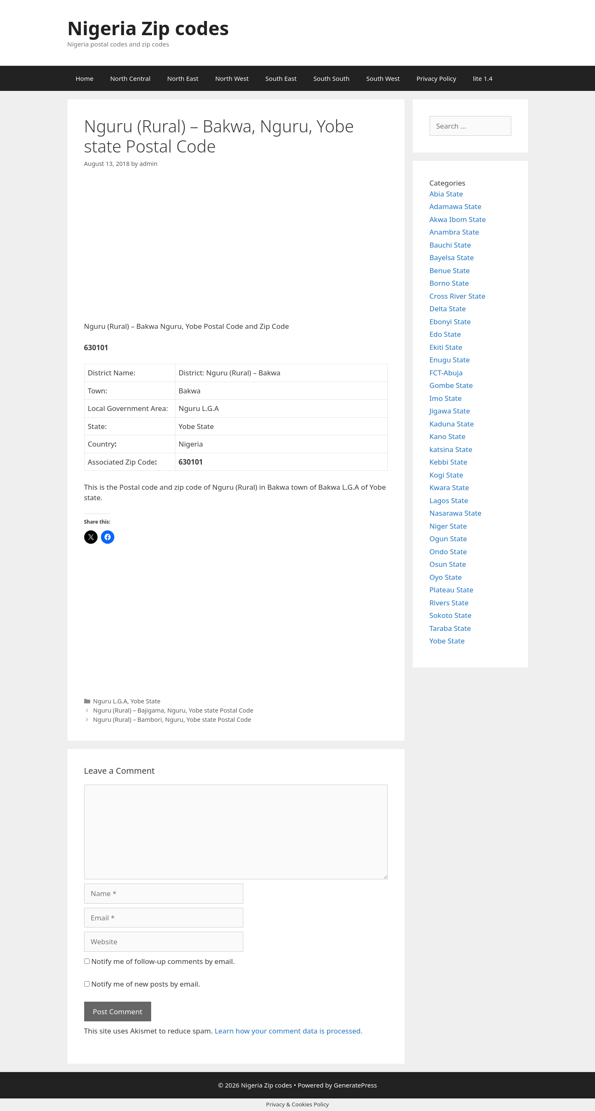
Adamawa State (456, 206)
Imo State (446, 398)
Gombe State (451, 385)
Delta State (448, 308)
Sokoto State (451, 615)
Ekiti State (446, 347)
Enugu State (450, 359)
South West (383, 78)
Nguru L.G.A (110, 701)
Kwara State (449, 487)
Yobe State (146, 701)
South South (331, 78)
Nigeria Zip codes (148, 28)
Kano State (448, 436)
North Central (130, 78)
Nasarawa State (456, 513)
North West (232, 78)
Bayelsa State (452, 257)
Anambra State (454, 232)
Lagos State (449, 500)
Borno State (449, 283)
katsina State (451, 449)
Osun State (448, 564)
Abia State (446, 194)
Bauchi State (450, 245)
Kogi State (447, 475)
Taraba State (450, 628)
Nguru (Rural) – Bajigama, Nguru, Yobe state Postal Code (173, 710)
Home (85, 78)
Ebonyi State (450, 321)
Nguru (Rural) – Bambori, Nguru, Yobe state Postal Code (172, 719)
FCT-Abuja (446, 372)
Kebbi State (449, 462)
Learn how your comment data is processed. (289, 1031)
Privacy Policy (436, 78)
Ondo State (448, 551)
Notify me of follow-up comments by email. (163, 961)
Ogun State (448, 538)
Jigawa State (450, 411)
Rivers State (449, 602)
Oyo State (446, 577)
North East (182, 78)
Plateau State (452, 589)
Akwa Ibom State (458, 219)
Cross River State (458, 296)
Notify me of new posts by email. (145, 984)
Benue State (450, 270)
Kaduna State (452, 424)
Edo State (445, 334)
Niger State (448, 526)
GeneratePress (355, 1085)
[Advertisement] (236, 251)
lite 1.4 (482, 78)
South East (281, 78)
